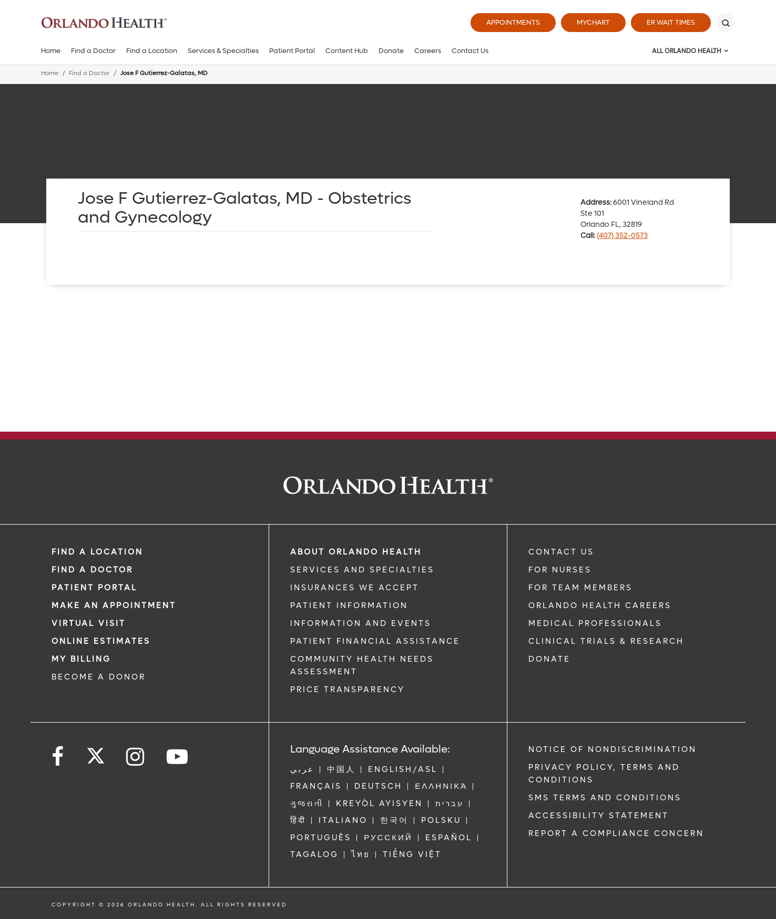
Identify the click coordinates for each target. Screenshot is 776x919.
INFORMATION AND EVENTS (360, 623)
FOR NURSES (559, 570)
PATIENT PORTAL (94, 587)
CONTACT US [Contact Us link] (561, 552)
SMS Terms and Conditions (604, 797)
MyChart (593, 22)
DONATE (549, 659)
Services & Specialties (223, 50)
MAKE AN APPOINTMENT (114, 605)
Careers (427, 50)
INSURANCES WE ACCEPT (354, 587)
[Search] (725, 22)
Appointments (513, 22)
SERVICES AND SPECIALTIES (362, 570)
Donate (391, 50)
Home (50, 50)
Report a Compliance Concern (616, 833)
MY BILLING (81, 659)
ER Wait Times (671, 22)
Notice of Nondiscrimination (612, 749)
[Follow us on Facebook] (58, 757)
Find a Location (151, 50)
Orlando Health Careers (599, 605)
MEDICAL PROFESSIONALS (595, 623)
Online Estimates (101, 641)
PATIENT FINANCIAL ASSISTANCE (375, 641)
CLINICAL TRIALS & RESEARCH (606, 641)
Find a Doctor (93, 50)
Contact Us (470, 50)
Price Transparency (347, 689)
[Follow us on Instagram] (136, 757)
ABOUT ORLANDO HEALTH (356, 552)
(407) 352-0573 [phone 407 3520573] (622, 236)
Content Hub (346, 50)
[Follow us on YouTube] (178, 757)
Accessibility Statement (598, 815)
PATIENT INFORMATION (349, 605)
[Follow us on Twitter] (95, 752)
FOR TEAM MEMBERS (580, 587)
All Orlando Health (686, 51)
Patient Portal (292, 50)
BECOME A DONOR (99, 677)
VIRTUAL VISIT (89, 623)
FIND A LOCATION (97, 552)
